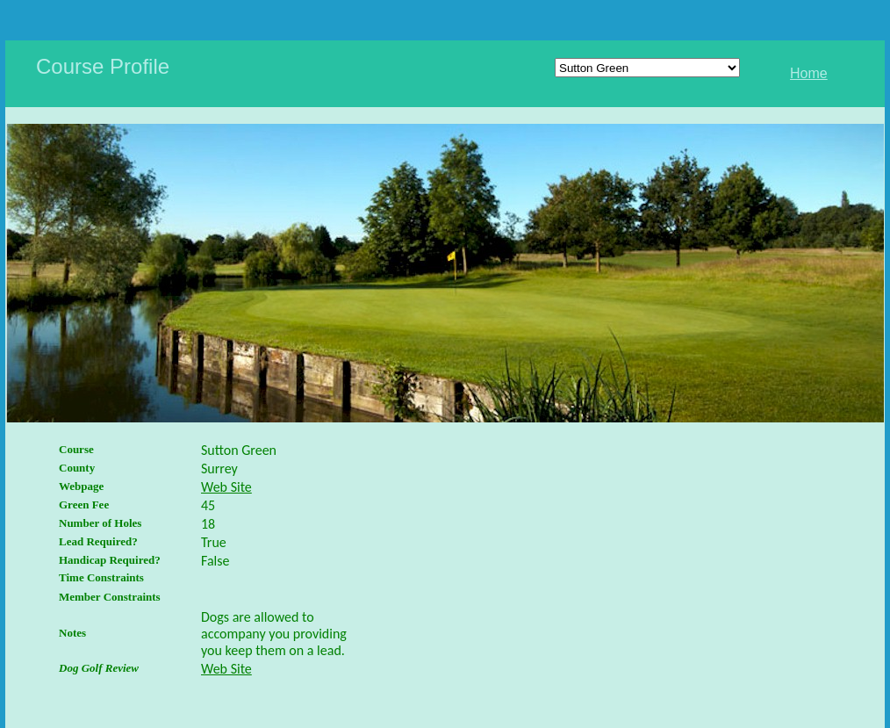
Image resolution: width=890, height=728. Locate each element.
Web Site (226, 487)
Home (809, 73)
